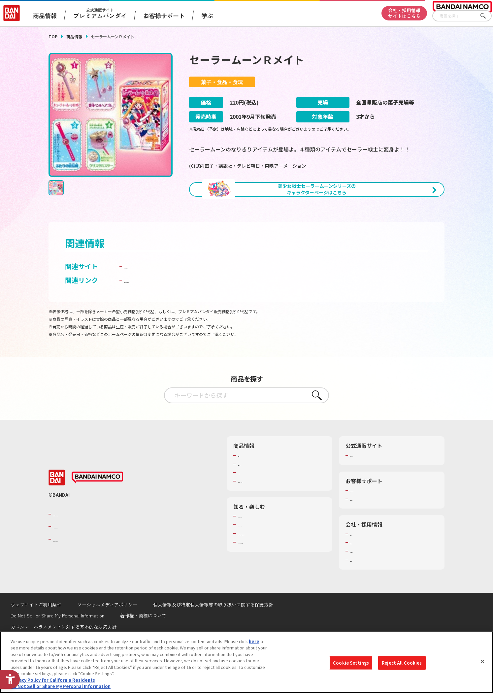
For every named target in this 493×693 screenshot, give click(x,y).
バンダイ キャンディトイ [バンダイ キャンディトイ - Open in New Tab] (161, 301)
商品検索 (246, 490)
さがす (486, 16)
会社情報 (358, 569)
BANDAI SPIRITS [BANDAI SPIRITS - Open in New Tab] (73, 574)
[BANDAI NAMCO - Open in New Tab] (97, 512)
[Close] (482, 661)
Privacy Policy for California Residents (53, 680)
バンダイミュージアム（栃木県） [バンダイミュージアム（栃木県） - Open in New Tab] (270, 577)
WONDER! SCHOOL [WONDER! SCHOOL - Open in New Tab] (256, 551)
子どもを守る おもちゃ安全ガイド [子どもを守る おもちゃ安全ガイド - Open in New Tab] (174, 315)
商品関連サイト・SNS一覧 (263, 516)
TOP (53, 36)
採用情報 (358, 577)
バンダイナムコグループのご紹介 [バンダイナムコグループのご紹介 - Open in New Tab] (92, 548)
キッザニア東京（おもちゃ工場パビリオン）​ (281, 568)
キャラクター (250, 507)
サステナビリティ (367, 586)
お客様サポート (164, 15)
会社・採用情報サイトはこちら (404, 13)
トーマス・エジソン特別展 (263, 560)
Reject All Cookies (402, 663)
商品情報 (74, 36)
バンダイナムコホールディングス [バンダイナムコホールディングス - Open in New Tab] (92, 561)
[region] (246, 662)
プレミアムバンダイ (369, 490)
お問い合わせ (363, 595)
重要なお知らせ (365, 534)
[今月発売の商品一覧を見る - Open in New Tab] (383, 226)
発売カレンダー (253, 499)
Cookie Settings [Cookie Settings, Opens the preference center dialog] (351, 663)
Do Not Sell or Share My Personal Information (61, 686)
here (254, 641)
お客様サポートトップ (371, 525)
